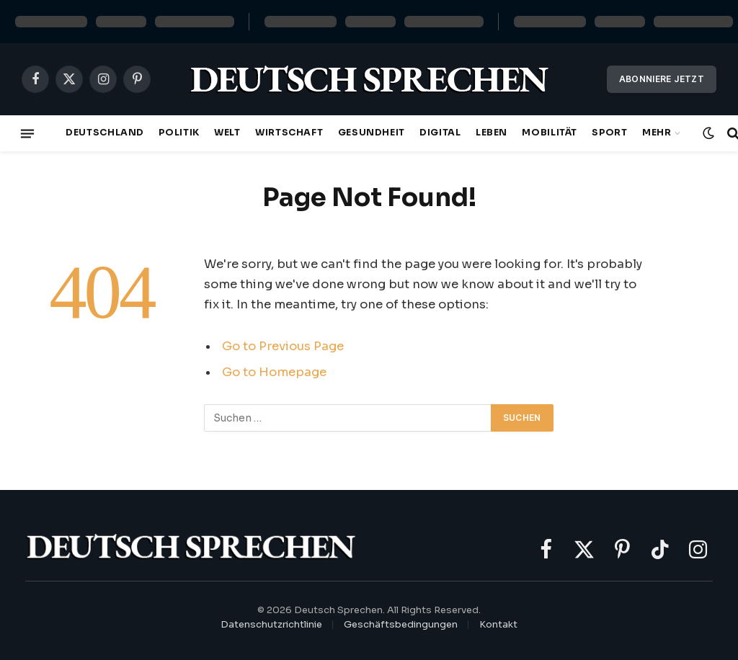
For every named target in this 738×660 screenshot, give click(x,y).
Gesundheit (371, 132)
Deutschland (105, 132)
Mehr (657, 132)
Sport (609, 132)
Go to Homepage (274, 372)
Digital (440, 132)
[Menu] (27, 133)
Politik (179, 132)
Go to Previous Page (283, 346)
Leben (491, 132)
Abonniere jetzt (661, 78)
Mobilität (549, 132)
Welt (227, 132)
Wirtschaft (289, 132)
